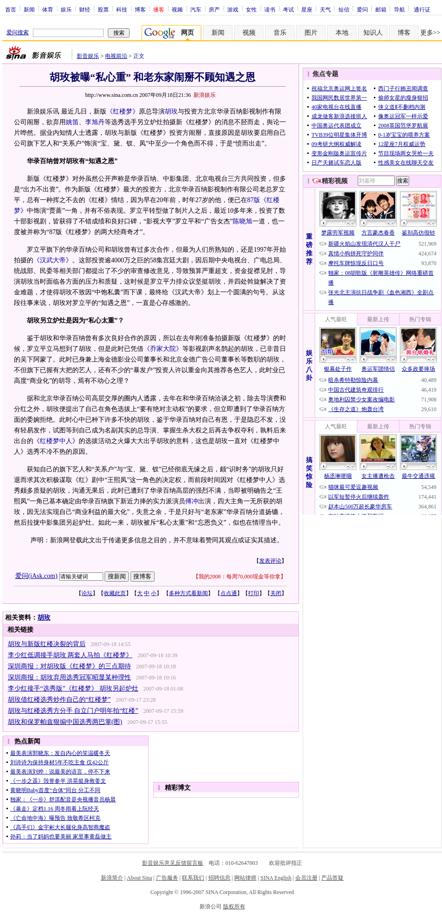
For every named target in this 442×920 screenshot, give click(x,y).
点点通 (228, 593)
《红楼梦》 (122, 111)
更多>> (430, 32)
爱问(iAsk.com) (36, 575)
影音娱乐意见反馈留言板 (172, 863)
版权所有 (234, 906)
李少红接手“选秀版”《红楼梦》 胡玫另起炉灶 (73, 688)
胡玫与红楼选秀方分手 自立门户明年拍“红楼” (73, 710)
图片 (311, 32)
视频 (177, 9)
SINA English (275, 878)
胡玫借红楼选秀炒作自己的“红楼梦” (59, 699)
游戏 (232, 9)
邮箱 (380, 9)
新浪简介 (112, 878)
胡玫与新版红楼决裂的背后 (47, 644)
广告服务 (167, 878)
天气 (325, 9)
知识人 (373, 32)
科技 (121, 9)
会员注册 (306, 878)
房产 (214, 9)
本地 (342, 32)
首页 (10, 9)
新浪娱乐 (204, 95)
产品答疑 (332, 878)
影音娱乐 (88, 56)
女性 (251, 9)
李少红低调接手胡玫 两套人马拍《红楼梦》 (70, 655)
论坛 (87, 593)
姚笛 (72, 122)
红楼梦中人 (56, 441)
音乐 (280, 32)
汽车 (195, 9)
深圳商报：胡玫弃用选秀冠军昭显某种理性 (69, 677)
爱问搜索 (17, 32)
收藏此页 (115, 593)
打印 (253, 593)
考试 (288, 9)
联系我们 (193, 878)
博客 (140, 9)
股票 (103, 9)
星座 (306, 9)
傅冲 (191, 501)
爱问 (362, 9)
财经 (84, 9)
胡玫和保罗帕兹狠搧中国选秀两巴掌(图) (65, 721)
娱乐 (66, 9)
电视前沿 (116, 56)
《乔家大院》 (162, 348)
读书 (269, 9)
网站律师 (245, 878)
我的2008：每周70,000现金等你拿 (239, 576)
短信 (343, 9)
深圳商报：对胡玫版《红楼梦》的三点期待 (69, 666)
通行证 (422, 9)
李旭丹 (95, 122)
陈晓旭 (242, 221)
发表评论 (270, 561)
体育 (47, 9)
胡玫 (171, 111)
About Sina (139, 878)
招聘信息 (219, 878)
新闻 (29, 9)
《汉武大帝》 (52, 260)
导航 (399, 9)
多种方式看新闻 (188, 593)
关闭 (275, 593)
